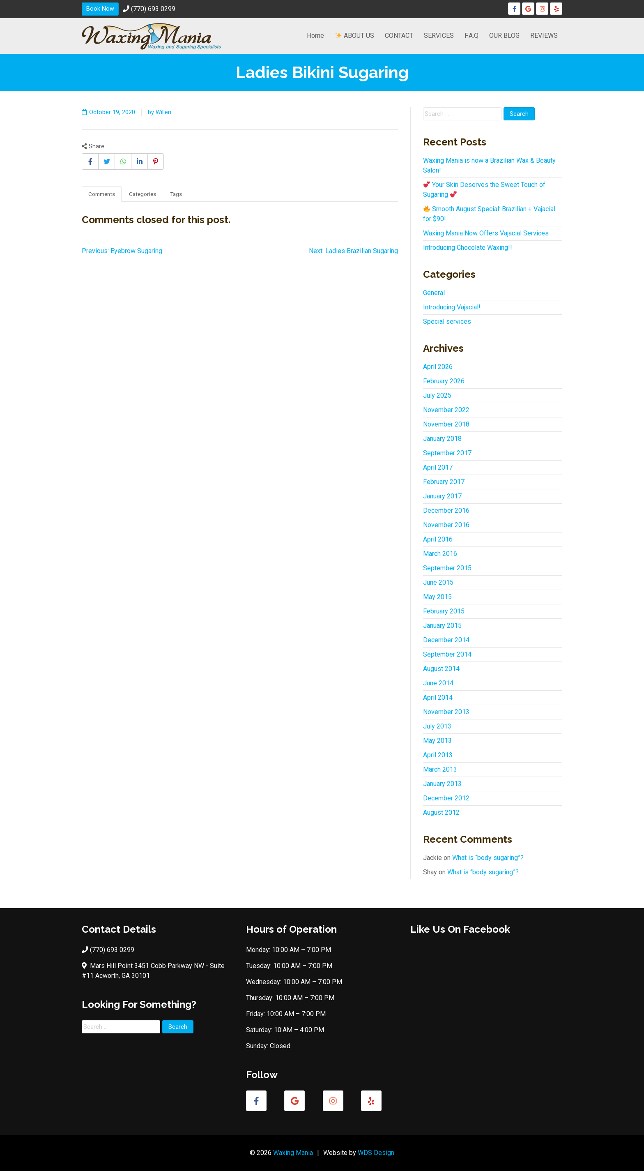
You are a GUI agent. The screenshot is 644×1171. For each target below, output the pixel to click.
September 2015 (447, 568)
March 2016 (440, 554)
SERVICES (439, 35)
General (434, 293)
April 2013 (438, 755)
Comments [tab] (101, 194)
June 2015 (438, 582)
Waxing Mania (293, 1153)
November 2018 (446, 424)
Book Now (100, 8)
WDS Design (376, 1153)
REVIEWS (544, 35)
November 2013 (446, 712)
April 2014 (438, 697)
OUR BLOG (504, 35)
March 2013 (440, 769)
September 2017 (447, 453)
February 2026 (444, 381)
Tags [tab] (176, 194)
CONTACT (399, 35)
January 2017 (442, 496)
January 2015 (442, 625)
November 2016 (446, 525)
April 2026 (438, 367)
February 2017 (444, 482)
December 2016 (446, 510)
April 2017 (438, 467)
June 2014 (438, 683)
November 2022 (446, 410)
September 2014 (447, 654)
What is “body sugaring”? (488, 858)
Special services (447, 321)
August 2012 (441, 812)
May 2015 (437, 597)
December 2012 (446, 798)
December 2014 (446, 640)
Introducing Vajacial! (452, 307)
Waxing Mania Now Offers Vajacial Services (486, 233)
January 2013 (442, 784)
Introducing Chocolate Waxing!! (467, 247)
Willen (163, 112)
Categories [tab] (142, 194)
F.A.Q (471, 35)
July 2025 (437, 395)
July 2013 (437, 726)
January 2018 (442, 439)
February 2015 (444, 611)
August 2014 (441, 669)
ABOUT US (354, 35)
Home (315, 35)
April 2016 (438, 539)
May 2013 (437, 741)
